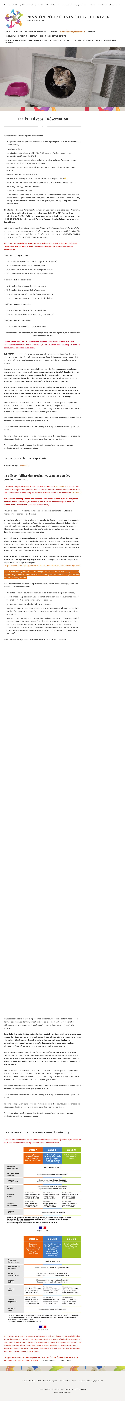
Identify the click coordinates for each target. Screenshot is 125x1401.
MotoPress (66, 1392)
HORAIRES (24, 465)
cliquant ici (59, 486)
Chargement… (39, 829)
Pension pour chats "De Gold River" (69, 16)
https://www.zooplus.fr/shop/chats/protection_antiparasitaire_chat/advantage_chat (42, 565)
